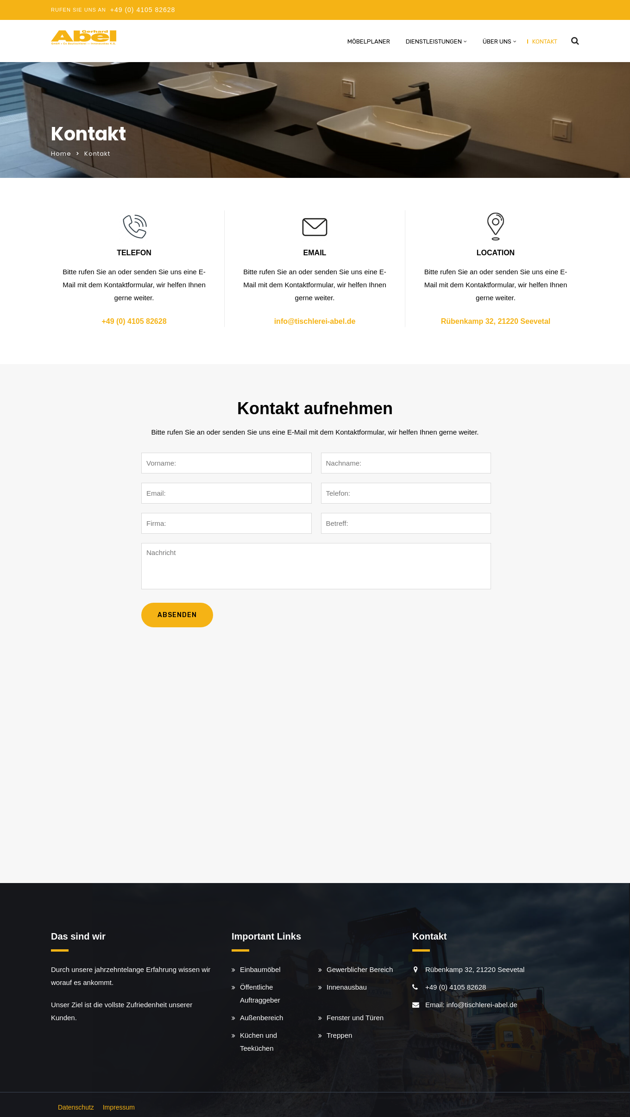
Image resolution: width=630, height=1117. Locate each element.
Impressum (119, 1107)
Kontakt (544, 41)
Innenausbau (347, 987)
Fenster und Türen (355, 1018)
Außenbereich (261, 1018)
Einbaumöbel (260, 969)
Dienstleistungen (434, 41)
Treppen (339, 1035)
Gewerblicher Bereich (360, 969)
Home (61, 153)
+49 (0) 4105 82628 (143, 9)
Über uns (497, 41)
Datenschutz (76, 1107)
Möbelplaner (368, 41)
